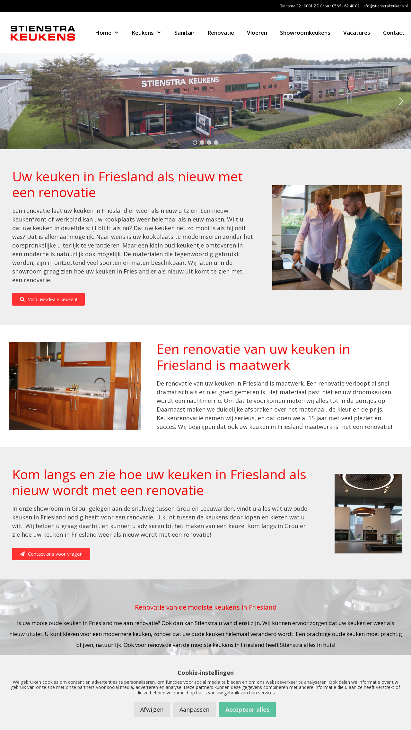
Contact (394, 32)
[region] (205, 101)
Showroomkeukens (305, 32)
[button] (10, 101)
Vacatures (356, 32)
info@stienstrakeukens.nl (385, 6)
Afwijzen (151, 709)
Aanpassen (194, 709)
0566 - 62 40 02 (346, 6)
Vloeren (257, 32)
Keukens (150, 32)
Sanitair (184, 32)
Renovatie (220, 32)
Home (110, 32)
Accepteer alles (247, 709)
